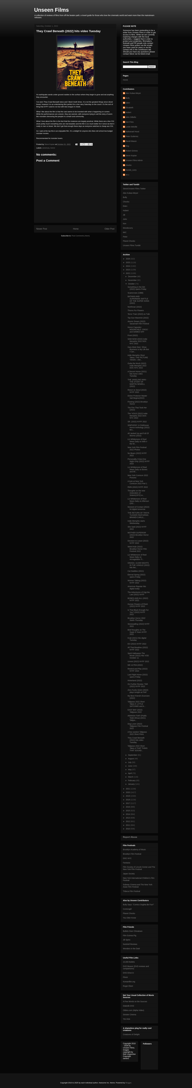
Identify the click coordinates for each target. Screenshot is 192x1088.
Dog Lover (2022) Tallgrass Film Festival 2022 (138, 726)
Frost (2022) (133, 335)
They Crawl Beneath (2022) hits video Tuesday (136, 740)
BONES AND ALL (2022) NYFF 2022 (138, 599)
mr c (127, 175)
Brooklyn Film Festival (132, 854)
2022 (128, 273)
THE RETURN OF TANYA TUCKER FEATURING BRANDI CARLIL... (138, 515)
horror (52, 148)
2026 (128, 259)
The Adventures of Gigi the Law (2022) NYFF (139, 593)
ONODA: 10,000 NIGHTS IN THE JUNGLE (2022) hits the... (138, 565)
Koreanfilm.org (129, 982)
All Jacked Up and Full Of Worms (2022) (138, 434)
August (131, 759)
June (130, 766)
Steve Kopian (131, 155)
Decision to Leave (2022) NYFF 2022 (138, 542)
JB (124, 215)
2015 (128, 811)
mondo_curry (131, 170)
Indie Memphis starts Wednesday (136, 522)
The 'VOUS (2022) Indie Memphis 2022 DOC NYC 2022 (137, 415)
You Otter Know (129, 918)
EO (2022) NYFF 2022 (137, 644)
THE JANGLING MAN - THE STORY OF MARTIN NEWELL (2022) (137, 383)
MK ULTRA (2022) (135, 665)
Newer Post (41, 229)
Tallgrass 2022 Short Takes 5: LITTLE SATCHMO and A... (137, 704)
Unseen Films (51, 10)
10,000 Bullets (129, 962)
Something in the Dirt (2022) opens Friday (137, 288)
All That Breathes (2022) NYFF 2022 (138, 648)
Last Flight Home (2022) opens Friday (138, 676)
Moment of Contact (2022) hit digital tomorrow (138, 508)
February (132, 780)
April (130, 773)
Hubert (128, 112)
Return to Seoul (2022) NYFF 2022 (137, 391)
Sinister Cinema (129, 1014)
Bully (128, 98)
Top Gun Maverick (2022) (138, 318)
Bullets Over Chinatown (132, 931)
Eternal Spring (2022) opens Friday (136, 576)
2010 (128, 829)
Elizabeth (129, 108)
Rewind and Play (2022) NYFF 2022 (137, 670)
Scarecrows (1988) (135, 293)
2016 (128, 807)
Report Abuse (130, 837)
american (45, 148)
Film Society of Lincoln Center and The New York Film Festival (139, 868)
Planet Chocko (129, 241)
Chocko (126, 202)
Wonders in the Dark (131, 949)
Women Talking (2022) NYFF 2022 (137, 581)
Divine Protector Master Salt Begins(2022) (137, 397)
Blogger (128, 1083)
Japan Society (129, 874)
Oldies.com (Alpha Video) (133, 1010)
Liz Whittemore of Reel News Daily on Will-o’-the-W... (138, 441)
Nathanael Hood (132, 132)
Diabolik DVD (128, 1006)
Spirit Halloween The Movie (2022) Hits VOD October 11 (138, 655)
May (130, 769)
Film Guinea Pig (129, 935)
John (125, 219)
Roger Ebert (128, 986)
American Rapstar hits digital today (137, 587)
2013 (128, 818)
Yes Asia (126, 1019)
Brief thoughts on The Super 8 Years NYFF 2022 (137, 632)
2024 (128, 266)
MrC (124, 232)
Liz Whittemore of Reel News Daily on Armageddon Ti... (137, 557)
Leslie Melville (131, 127)
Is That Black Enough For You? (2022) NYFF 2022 (138, 612)
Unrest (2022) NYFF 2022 (138, 661)
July (130, 762)
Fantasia (126, 863)
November (132, 280)
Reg (127, 146)
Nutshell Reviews (130, 944)
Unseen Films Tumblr (132, 245)
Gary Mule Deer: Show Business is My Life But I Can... (138, 349)
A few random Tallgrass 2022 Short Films (137, 733)
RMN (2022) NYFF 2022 (138, 487)
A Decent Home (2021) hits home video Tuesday (137, 373)
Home (76, 229)
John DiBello (131, 117)
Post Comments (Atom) (81, 236)
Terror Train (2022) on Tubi (139, 314)
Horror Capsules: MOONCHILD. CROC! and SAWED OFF (138, 329)
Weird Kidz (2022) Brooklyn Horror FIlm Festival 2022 (137, 549)
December (132, 276)
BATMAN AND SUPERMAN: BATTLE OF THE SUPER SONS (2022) (138, 299)
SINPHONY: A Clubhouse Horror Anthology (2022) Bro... (138, 427)
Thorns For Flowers (136, 310)
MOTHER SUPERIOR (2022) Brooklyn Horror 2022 (138, 535)
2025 (128, 262)
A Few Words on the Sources (135, 1001)
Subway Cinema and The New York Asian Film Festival (137, 886)
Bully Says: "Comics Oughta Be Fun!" (138, 905)
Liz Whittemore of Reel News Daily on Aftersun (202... (138, 501)
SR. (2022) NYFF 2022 (137, 422)
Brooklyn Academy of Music (134, 849)
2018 (128, 800)
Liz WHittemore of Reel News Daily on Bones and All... (137, 469)
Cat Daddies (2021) (136, 571)
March (131, 777)
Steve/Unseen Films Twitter (134, 189)
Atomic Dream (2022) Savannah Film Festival (138, 322)
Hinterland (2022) (135, 680)
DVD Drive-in (128, 973)
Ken (124, 223)
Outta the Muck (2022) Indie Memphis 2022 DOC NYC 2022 (137, 365)
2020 (128, 792)
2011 (128, 825)
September (133, 755)
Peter (125, 237)
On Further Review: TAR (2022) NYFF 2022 (138, 685)
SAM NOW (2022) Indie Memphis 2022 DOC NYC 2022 (137, 341)
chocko (128, 165)
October (131, 284)
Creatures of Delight (131, 1034)
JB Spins (126, 940)
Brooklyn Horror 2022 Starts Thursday (136, 619)
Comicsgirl (127, 909)
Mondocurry (128, 228)
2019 (128, 796)
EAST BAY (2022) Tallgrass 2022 (135, 711)
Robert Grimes (132, 151)
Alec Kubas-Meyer (133, 93)
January (131, 784)
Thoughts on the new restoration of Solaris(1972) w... (136, 493)
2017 (128, 803)
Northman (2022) (135, 307)
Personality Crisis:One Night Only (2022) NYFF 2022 (139, 461)
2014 (128, 814)
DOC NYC (127, 858)
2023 (128, 270)
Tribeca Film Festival (131, 891)
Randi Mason (131, 141)
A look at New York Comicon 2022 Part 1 (137, 482)
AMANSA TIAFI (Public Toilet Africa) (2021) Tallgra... (137, 718)
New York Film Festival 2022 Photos (137, 448)
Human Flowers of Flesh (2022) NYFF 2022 (138, 605)
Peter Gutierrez (132, 136)
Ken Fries (130, 122)
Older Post (109, 229)
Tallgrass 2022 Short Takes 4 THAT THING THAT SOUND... (137, 748)
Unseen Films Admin (134, 160)
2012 (128, 821)
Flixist (125, 977)
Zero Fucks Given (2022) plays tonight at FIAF (138, 691)
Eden (128, 103)
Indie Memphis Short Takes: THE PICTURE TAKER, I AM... (138, 357)
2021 (128, 789)
